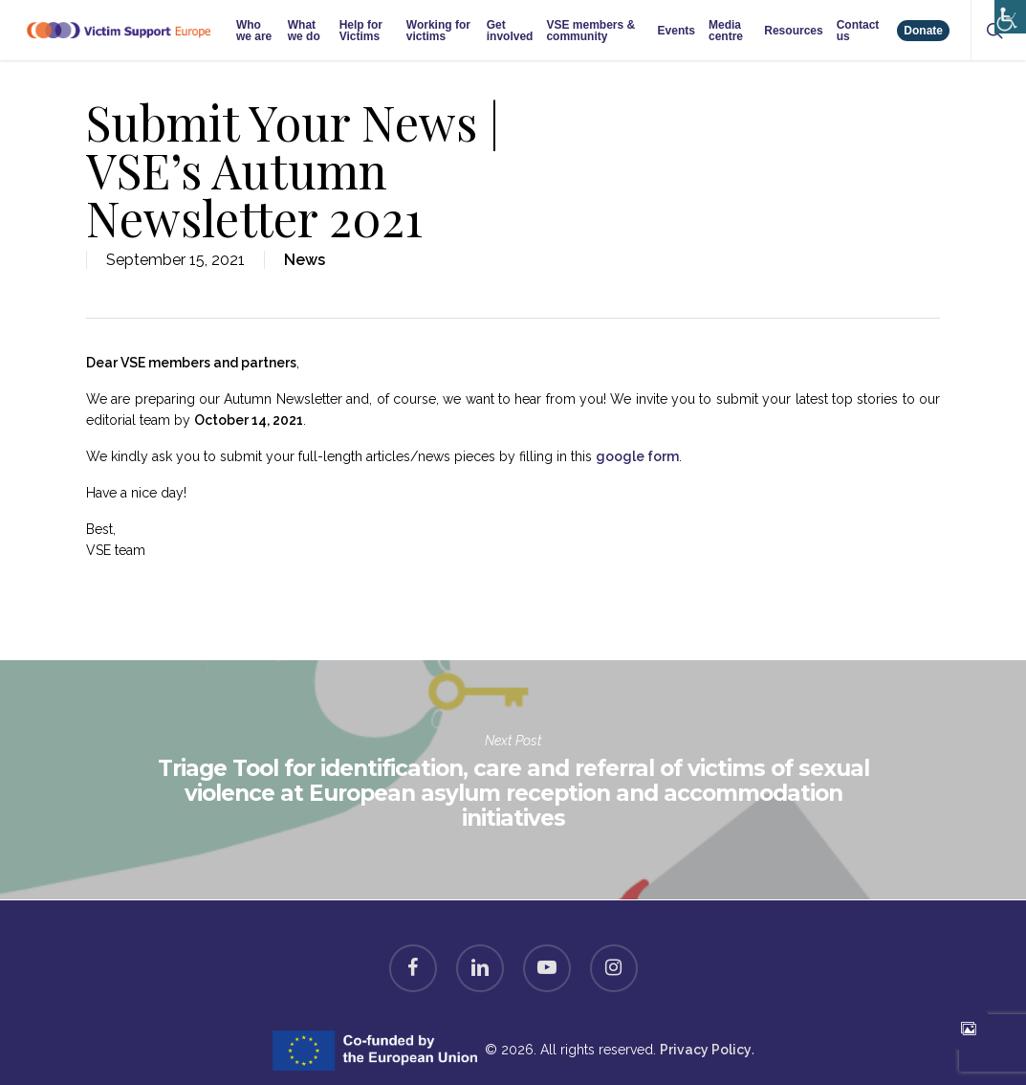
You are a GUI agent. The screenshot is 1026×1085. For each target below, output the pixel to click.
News (304, 260)
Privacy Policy (706, 1049)
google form (637, 456)
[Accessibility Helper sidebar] (1006, 12)
